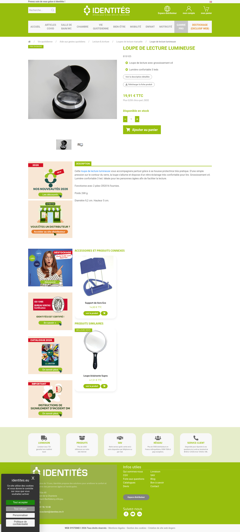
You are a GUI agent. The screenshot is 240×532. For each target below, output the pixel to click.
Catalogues (129, 482)
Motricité (165, 26)
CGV (125, 475)
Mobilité (135, 26)
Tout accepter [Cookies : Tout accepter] (20, 502)
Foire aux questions (133, 478)
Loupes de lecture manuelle (129, 41)
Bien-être (119, 26)
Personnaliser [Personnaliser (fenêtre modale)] (20, 515)
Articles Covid (50, 26)
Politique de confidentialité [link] (20, 522)
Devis (126, 486)
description (83, 163)
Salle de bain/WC (66, 26)
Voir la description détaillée (138, 77)
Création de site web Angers (161, 528)
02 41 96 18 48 (43, 507)
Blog (152, 478)
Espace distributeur (136, 497)
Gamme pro (181, 26)
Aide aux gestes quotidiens (72, 41)
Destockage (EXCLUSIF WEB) (200, 26)
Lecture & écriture (100, 41)
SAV (152, 475)
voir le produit (92, 313)
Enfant (150, 26)
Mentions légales (116, 528)
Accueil (35, 26)
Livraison (155, 471)
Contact (154, 486)
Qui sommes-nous (133, 471)
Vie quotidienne (101, 26)
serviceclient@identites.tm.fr (50, 512)
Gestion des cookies (136, 528)
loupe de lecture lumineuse (95, 171)
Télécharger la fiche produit (139, 84)
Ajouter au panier (142, 129)
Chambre (82, 26)
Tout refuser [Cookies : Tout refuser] (20, 508)
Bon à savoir (157, 482)
